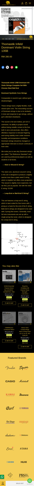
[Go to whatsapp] (29, 480)
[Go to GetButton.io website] (30, 484)
